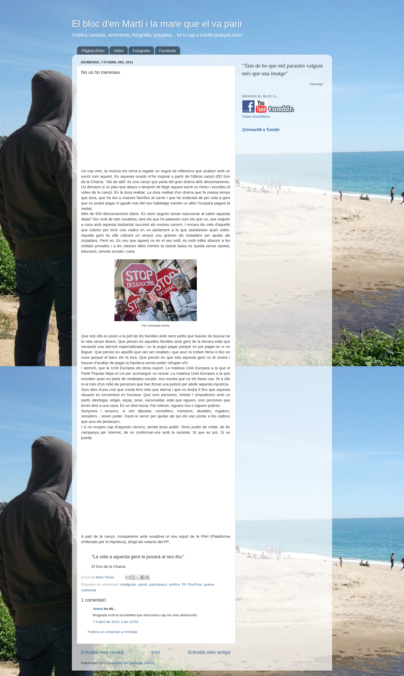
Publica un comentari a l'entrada (112, 632)
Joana (98, 609)
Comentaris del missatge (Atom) (130, 663)
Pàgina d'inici (93, 50)
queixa (209, 584)
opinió (142, 584)
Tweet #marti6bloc (256, 116)
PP (184, 584)
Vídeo (118, 50)
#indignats (128, 584)
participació (158, 584)
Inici (156, 652)
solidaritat (88, 590)
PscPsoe (195, 584)
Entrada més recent (102, 652)
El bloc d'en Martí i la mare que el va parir (157, 24)
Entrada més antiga (209, 652)
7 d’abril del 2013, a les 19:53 (115, 622)
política (174, 584)
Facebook (167, 50)
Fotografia (141, 50)
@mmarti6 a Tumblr (261, 129)
